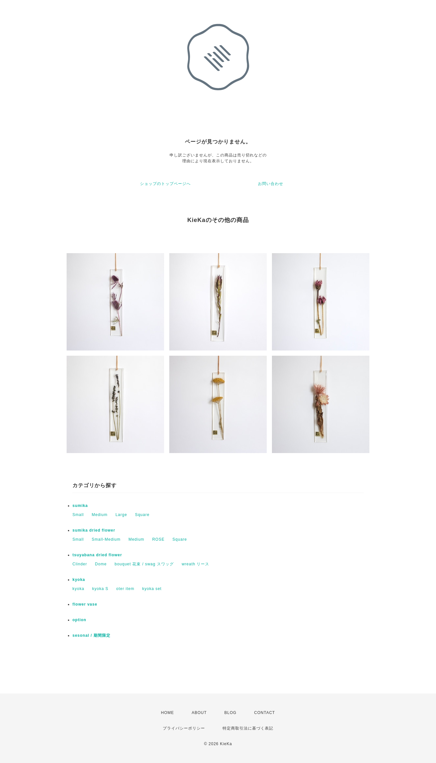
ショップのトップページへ (165, 183)
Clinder (79, 564)
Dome (101, 564)
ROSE (158, 539)
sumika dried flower (93, 530)
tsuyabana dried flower (97, 555)
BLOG (230, 712)
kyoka (78, 579)
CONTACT (264, 712)
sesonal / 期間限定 (91, 635)
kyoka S (100, 588)
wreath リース (195, 564)
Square (142, 514)
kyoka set (152, 588)
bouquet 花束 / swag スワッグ (144, 564)
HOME (167, 712)
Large (121, 514)
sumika (80, 505)
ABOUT (199, 712)
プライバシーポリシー (184, 728)
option (79, 620)
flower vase (84, 604)
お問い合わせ (270, 183)
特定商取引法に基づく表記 (248, 728)
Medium (100, 514)
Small (78, 514)
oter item (125, 588)
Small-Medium (106, 539)
